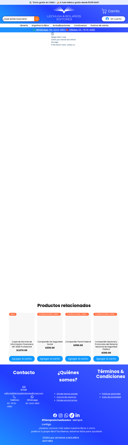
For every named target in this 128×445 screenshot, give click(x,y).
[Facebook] (55, 415)
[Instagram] (60, 415)
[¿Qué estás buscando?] (16, 18)
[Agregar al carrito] (22, 359)
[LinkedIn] (77, 415)
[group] (64, 337)
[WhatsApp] (66, 415)
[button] (113, 11)
